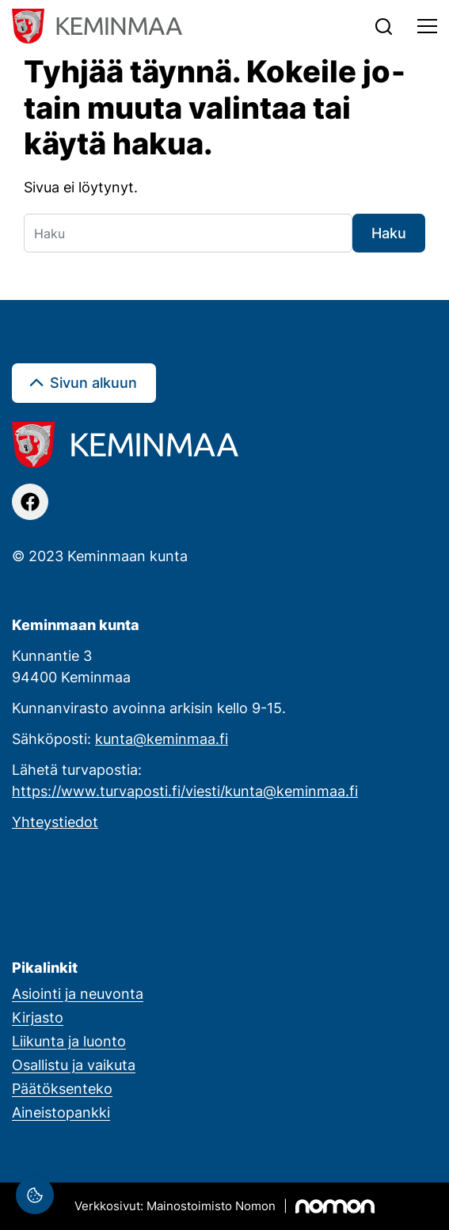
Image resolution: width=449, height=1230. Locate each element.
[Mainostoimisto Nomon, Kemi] (224, 1206)
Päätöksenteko (62, 1088)
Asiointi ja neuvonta (77, 993)
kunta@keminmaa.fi (161, 738)
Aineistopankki (61, 1112)
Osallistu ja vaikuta (73, 1064)
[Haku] (188, 233)
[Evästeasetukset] (35, 1195)
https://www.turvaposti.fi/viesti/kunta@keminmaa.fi (185, 790)
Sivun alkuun (93, 382)
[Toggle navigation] (427, 26)
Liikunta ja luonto (69, 1041)
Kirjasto (37, 1017)
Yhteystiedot (55, 821)
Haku (388, 232)
